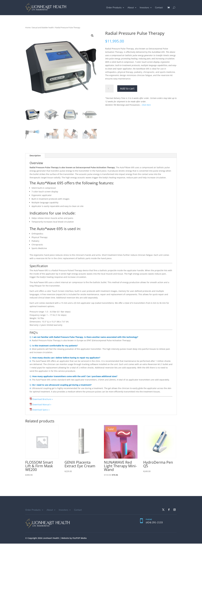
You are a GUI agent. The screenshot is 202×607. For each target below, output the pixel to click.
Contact (159, 7)
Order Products (114, 7)
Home (27, 27)
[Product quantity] (109, 88)
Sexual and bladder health (43, 27)
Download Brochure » (43, 399)
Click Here (146, 105)
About (131, 7)
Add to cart (127, 88)
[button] (92, 35)
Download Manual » (42, 404)
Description (35, 155)
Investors (144, 7)
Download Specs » (41, 409)
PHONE (149, 519)
